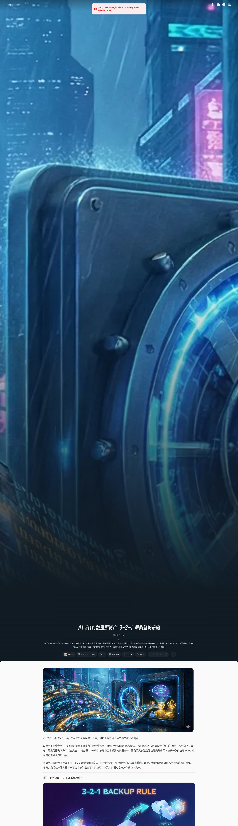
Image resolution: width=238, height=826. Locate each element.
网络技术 (116, 635)
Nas (123, 635)
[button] (223, 4)
